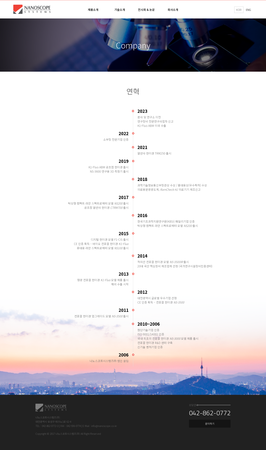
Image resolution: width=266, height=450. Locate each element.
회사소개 (173, 9)
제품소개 (93, 9)
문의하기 (207, 426)
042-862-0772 (208, 415)
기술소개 (119, 9)
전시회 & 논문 (146, 9)
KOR (239, 10)
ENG (248, 10)
